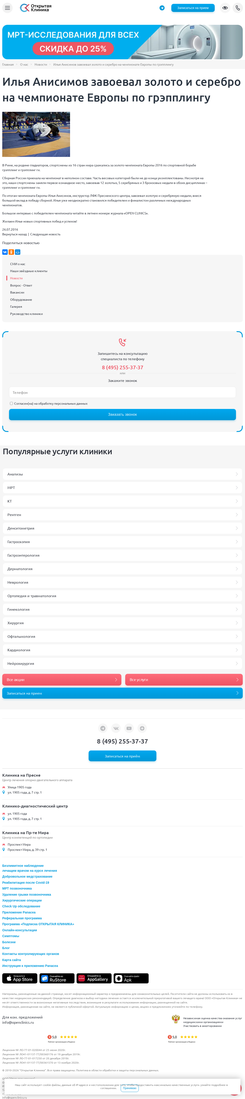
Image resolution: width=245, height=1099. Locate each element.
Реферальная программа (22, 918)
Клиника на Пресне (21, 775)
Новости (16, 278)
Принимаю (129, 1088)
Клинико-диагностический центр (35, 805)
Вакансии (17, 292)
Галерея (16, 306)
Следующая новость (45, 234)
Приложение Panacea (18, 912)
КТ (9, 501)
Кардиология (18, 649)
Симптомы (10, 936)
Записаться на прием (193, 8)
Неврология (17, 582)
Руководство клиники (26, 314)
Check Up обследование (21, 906)
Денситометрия (20, 528)
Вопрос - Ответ (21, 285)
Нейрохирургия (20, 663)
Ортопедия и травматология (31, 595)
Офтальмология (21, 636)
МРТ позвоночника (17, 888)
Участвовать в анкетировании (202, 1026)
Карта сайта (11, 960)
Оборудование (21, 299)
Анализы (15, 474)
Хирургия (15, 622)
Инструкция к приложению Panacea (30, 966)
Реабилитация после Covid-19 (25, 882)
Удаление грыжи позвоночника (26, 894)
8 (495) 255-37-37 (238, 8)
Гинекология (18, 609)
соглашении (108, 1088)
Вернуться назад (14, 234)
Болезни (9, 942)
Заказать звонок (122, 414)
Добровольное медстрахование (27, 876)
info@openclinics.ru (18, 1022)
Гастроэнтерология (23, 555)
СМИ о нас (17, 264)
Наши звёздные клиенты (28, 271)
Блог (6, 948)
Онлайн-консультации (19, 930)
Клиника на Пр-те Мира (25, 832)
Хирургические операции (22, 900)
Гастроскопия (18, 541)
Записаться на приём (122, 756)
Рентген (14, 514)
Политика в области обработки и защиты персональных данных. (117, 1070)
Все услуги (139, 679)
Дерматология (20, 568)
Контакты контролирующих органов (30, 954)
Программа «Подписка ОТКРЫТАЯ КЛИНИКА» (38, 924)
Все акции (15, 679)
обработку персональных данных (62, 403)
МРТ (11, 487)
